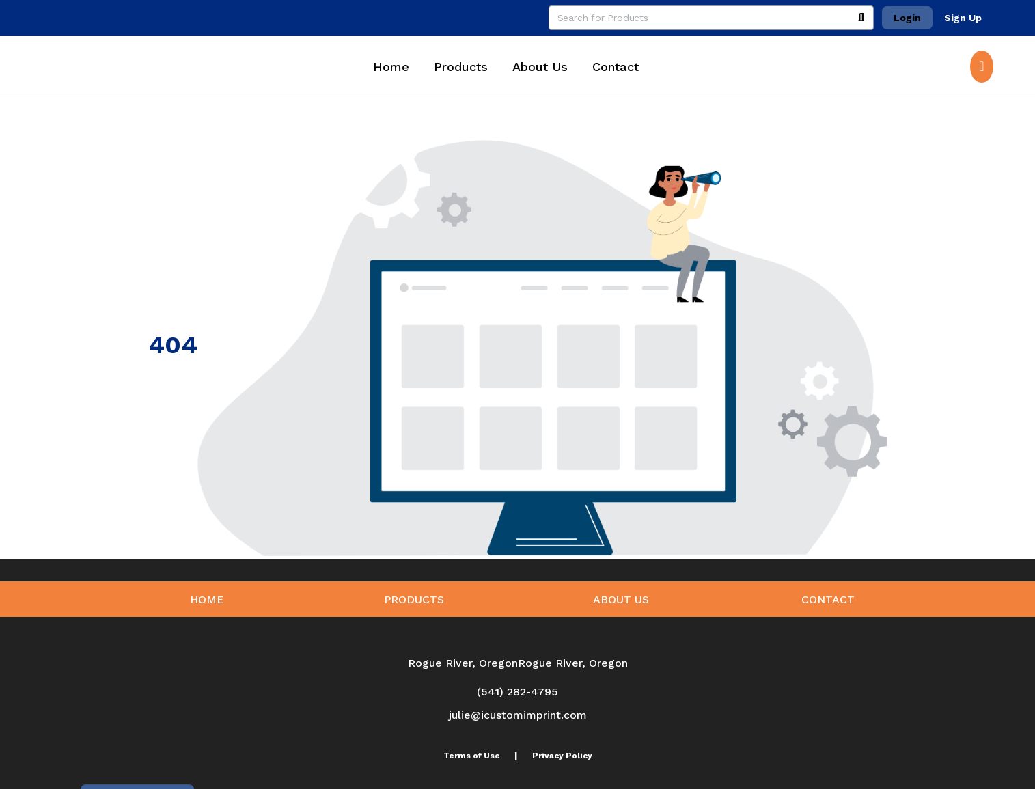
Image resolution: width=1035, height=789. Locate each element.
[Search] (861, 17)
